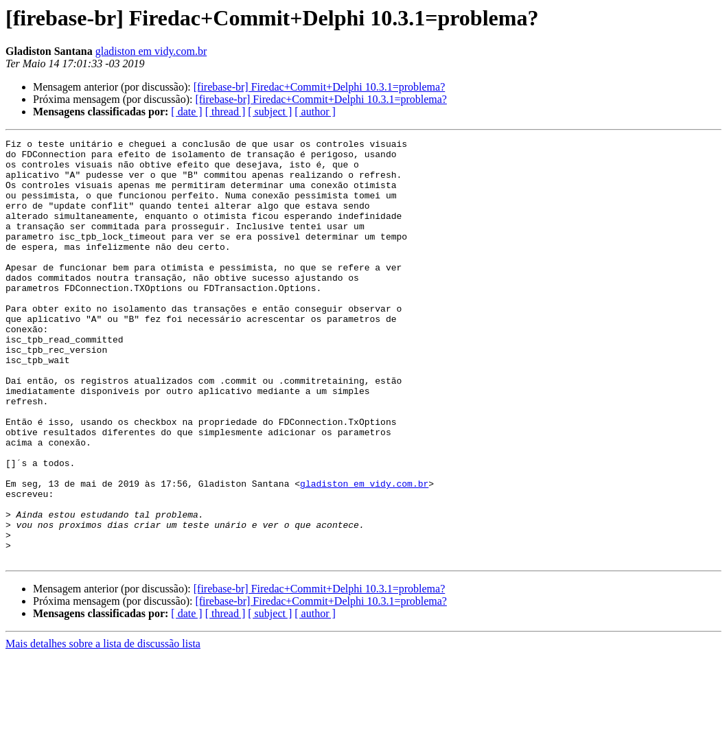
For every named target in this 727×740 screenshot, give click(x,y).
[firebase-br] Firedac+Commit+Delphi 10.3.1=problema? (320, 87)
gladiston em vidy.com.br (151, 51)
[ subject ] (270, 111)
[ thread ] (225, 111)
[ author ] (315, 111)
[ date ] (186, 111)
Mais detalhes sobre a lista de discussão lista (102, 728)
